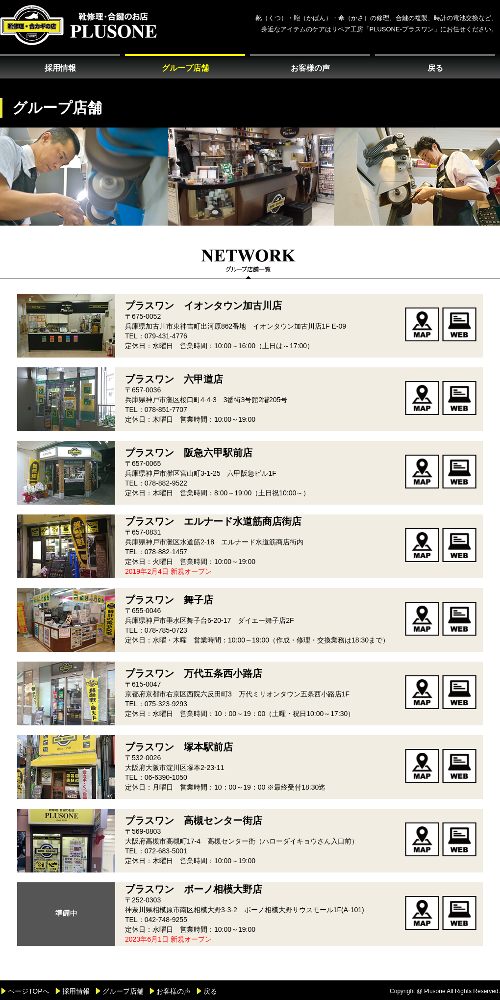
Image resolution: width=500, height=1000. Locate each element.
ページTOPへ (29, 991)
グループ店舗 (185, 68)
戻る (435, 68)
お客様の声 (310, 68)
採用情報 (60, 68)
